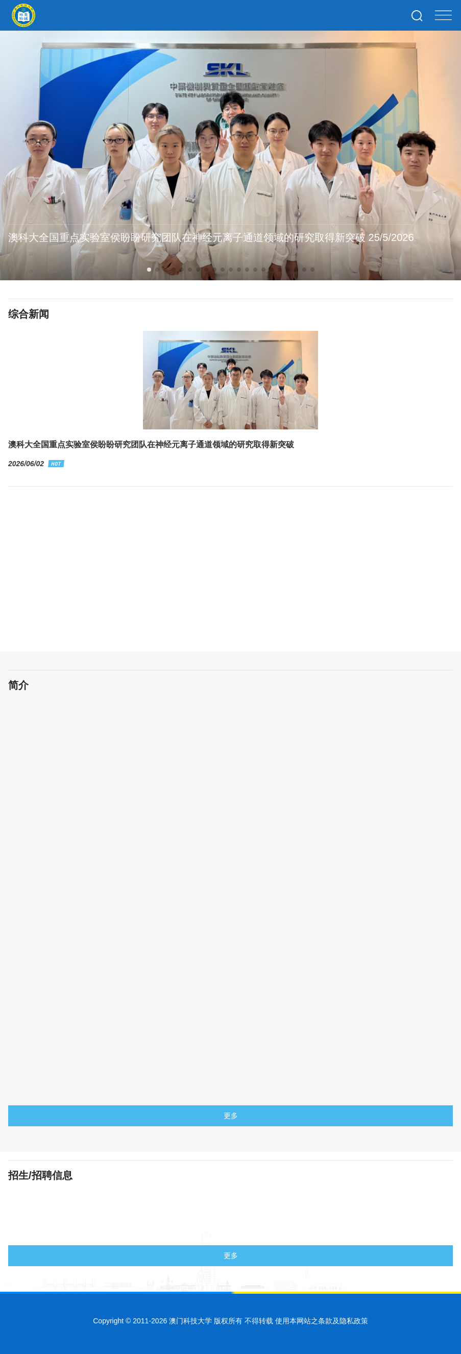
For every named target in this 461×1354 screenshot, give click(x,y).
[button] (149, 270)
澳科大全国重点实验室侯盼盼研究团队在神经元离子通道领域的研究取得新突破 (151, 454)
